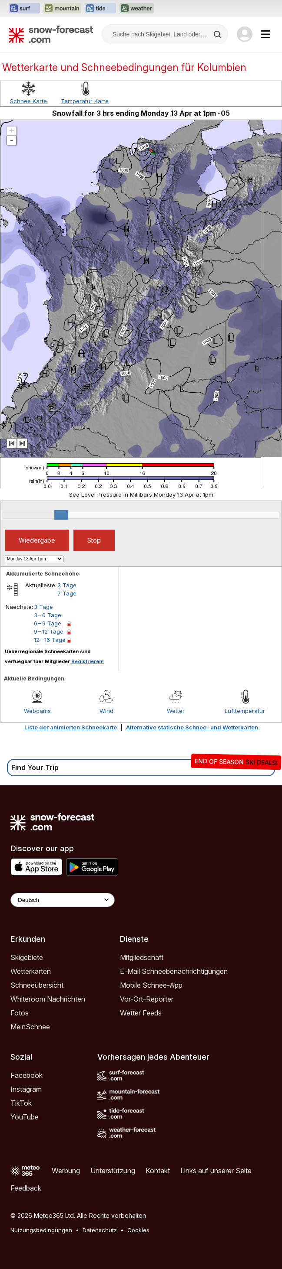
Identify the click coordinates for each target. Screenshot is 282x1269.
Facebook (26, 1075)
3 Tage (66, 585)
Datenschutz (100, 1230)
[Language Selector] (62, 900)
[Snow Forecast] (51, 34)
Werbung (66, 1170)
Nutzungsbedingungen (41, 1230)
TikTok (21, 1103)
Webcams (37, 710)
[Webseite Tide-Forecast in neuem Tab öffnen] (100, 8)
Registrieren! (87, 661)
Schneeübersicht (36, 985)
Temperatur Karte (85, 101)
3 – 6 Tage (47, 615)
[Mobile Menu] (265, 34)
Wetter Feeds (141, 1013)
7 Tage (66, 593)
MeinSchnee (30, 1026)
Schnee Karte (28, 101)
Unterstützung (112, 1170)
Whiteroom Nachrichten (47, 999)
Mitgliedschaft (141, 957)
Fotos (19, 1013)
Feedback (25, 1188)
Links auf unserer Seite (216, 1170)
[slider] (61, 515)
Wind (106, 710)
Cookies (138, 1230)
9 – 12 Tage (48, 631)
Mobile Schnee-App (151, 985)
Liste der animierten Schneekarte (70, 727)
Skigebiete (26, 957)
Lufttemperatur (245, 710)
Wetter (176, 710)
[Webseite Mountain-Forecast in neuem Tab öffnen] (62, 8)
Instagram (26, 1089)
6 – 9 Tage (47, 623)
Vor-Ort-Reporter (146, 999)
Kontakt (158, 1170)
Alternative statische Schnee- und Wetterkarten (192, 727)
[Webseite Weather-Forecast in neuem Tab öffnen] (136, 8)
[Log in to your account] (244, 34)
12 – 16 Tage (50, 639)
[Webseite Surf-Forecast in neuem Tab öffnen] (24, 8)
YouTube (24, 1117)
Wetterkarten (30, 971)
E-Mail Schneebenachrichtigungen (174, 971)
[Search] (218, 34)
